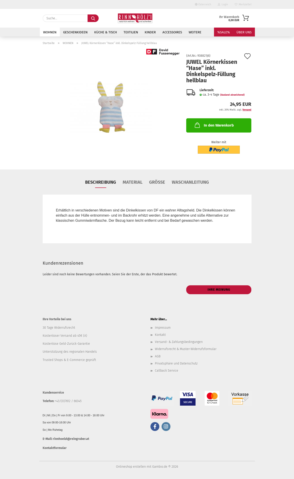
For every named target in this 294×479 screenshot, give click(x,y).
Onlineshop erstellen (131, 467)
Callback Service (166, 370)
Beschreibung (100, 182)
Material (132, 182)
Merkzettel (243, 4)
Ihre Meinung (219, 290)
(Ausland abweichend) (232, 94)
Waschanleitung (190, 182)
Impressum (163, 328)
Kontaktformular (55, 448)
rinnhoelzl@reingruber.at (71, 439)
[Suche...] (93, 18)
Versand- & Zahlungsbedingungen (179, 342)
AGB (157, 356)
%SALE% (223, 32)
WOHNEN (49, 32)
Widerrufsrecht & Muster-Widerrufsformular (185, 349)
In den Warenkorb (214, 125)
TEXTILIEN (131, 32)
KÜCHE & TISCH (105, 32)
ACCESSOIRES (172, 32)
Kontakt (160, 335)
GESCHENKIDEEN (75, 32)
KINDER (150, 32)
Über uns (244, 32)
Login (223, 4)
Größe (157, 182)
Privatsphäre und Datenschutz (176, 363)
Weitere (195, 32)
